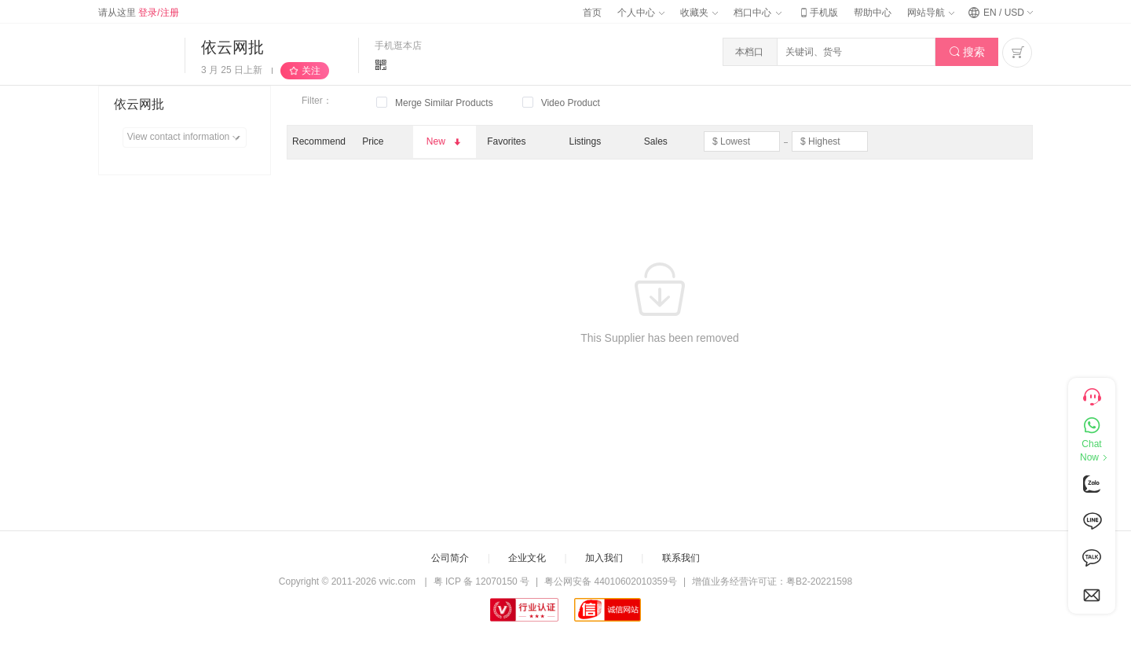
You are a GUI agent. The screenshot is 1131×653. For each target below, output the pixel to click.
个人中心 (640, 12)
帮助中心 (872, 12)
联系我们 (681, 557)
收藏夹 (699, 12)
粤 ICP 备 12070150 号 (482, 581)
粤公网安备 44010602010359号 (610, 581)
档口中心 (757, 12)
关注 (311, 70)
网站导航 (930, 12)
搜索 (967, 52)
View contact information (186, 137)
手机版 (817, 12)
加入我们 (604, 557)
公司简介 (450, 557)
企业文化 (527, 557)
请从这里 (138, 12)
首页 (592, 12)
